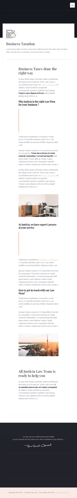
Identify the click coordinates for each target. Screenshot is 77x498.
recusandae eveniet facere (48, 260)
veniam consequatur (48, 85)
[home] (8, 5)
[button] (72, 5)
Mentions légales (62, 492)
